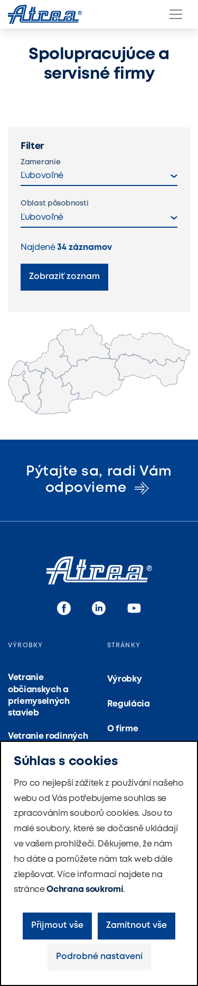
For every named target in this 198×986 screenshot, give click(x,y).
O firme (122, 729)
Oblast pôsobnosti (54, 203)
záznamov (84, 248)
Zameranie (40, 162)
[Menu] (176, 14)
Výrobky (124, 679)
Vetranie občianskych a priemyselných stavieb (39, 695)
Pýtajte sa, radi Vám (99, 480)
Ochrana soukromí (84, 890)
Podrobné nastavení (99, 957)
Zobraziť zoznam (64, 277)
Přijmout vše (57, 925)
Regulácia (128, 704)
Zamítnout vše (136, 925)
